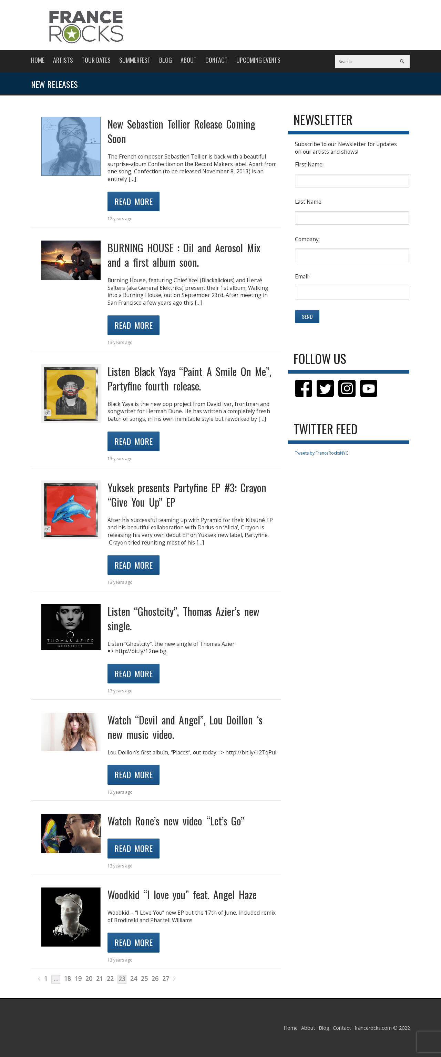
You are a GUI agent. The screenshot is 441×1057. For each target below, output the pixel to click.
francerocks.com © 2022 (382, 1028)
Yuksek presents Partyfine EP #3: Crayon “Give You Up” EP (187, 495)
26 (155, 979)
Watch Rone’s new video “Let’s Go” (176, 821)
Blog (165, 59)
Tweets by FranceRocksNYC (321, 453)
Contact (216, 59)
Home (37, 59)
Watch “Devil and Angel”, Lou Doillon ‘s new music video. (185, 727)
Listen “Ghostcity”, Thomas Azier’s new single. (183, 618)
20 (88, 979)
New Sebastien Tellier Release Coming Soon (181, 131)
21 (99, 979)
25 (144, 979)
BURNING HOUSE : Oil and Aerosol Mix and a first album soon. (183, 255)
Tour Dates (96, 59)
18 (67, 979)
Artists (63, 59)
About (189, 59)
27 (165, 979)
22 (110, 979)
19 (78, 979)
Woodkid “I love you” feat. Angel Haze (182, 894)
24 (133, 979)
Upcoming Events (258, 59)
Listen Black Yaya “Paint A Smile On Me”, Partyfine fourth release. (189, 379)
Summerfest (135, 59)
